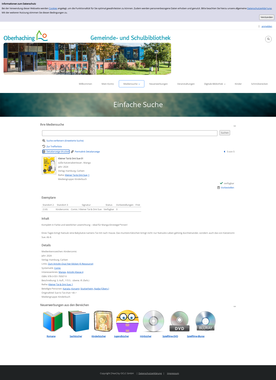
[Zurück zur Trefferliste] (52, 146)
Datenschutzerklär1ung (259, 8)
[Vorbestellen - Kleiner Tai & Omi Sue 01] (225, 188)
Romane (51, 336)
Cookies (53, 8)
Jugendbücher (121, 336)
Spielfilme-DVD (170, 336)
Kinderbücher (99, 336)
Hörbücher (145, 336)
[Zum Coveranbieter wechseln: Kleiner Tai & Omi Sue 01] (49, 165)
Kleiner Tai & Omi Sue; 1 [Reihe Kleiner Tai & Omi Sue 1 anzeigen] (77, 175)
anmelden (267, 26)
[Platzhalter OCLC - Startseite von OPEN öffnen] (87, 52)
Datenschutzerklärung (150, 373)
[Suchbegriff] (129, 133)
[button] (268, 39)
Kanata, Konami (71, 288)
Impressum (173, 373)
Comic (57, 268)
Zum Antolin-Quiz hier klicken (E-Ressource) (70, 263)
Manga (62, 272)
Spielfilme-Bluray (196, 336)
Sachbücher (76, 336)
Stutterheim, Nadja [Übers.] (94, 288)
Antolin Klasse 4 (75, 272)
